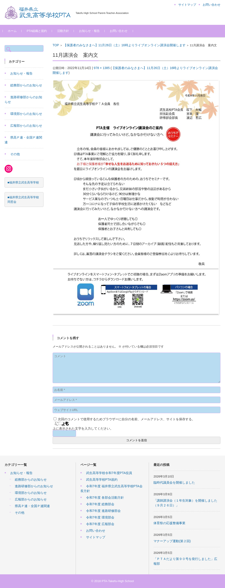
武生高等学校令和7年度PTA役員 (109, 473)
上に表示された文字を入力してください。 (83, 428)
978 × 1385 (102, 68)
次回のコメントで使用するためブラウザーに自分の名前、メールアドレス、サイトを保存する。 (126, 419)
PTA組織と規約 (38, 31)
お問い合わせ (120, 31)
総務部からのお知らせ (26, 85)
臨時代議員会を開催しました (174, 482)
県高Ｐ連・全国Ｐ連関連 (32, 506)
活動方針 (65, 31)
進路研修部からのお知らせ (34, 486)
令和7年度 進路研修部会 (103, 511)
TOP (56, 45)
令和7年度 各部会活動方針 (105, 497)
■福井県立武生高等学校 (23, 182)
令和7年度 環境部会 (100, 517)
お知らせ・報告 (91, 31)
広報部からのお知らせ (26, 125)
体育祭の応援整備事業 (169, 523)
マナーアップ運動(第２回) (172, 541)
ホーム (14, 31)
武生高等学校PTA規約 (102, 479)
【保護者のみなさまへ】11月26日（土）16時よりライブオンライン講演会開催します (124, 45)
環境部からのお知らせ (26, 114)
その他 (15, 154)
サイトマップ (95, 537)
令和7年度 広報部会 (100, 524)
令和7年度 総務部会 (100, 504)
